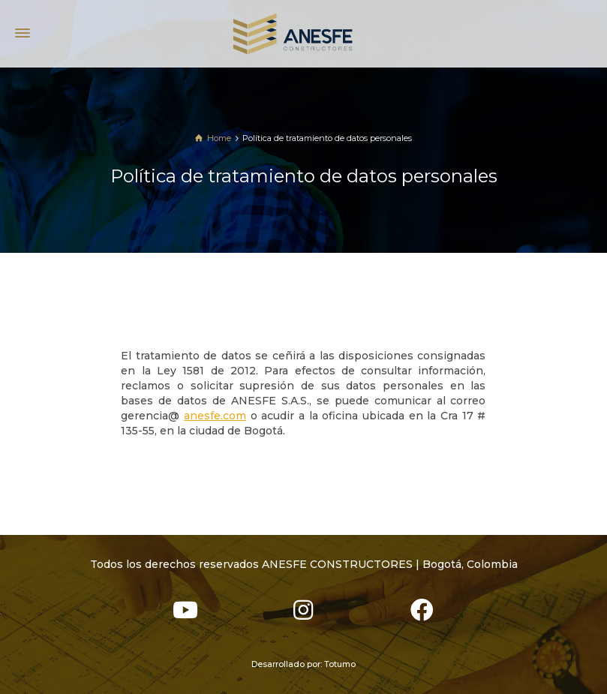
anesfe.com (215, 415)
